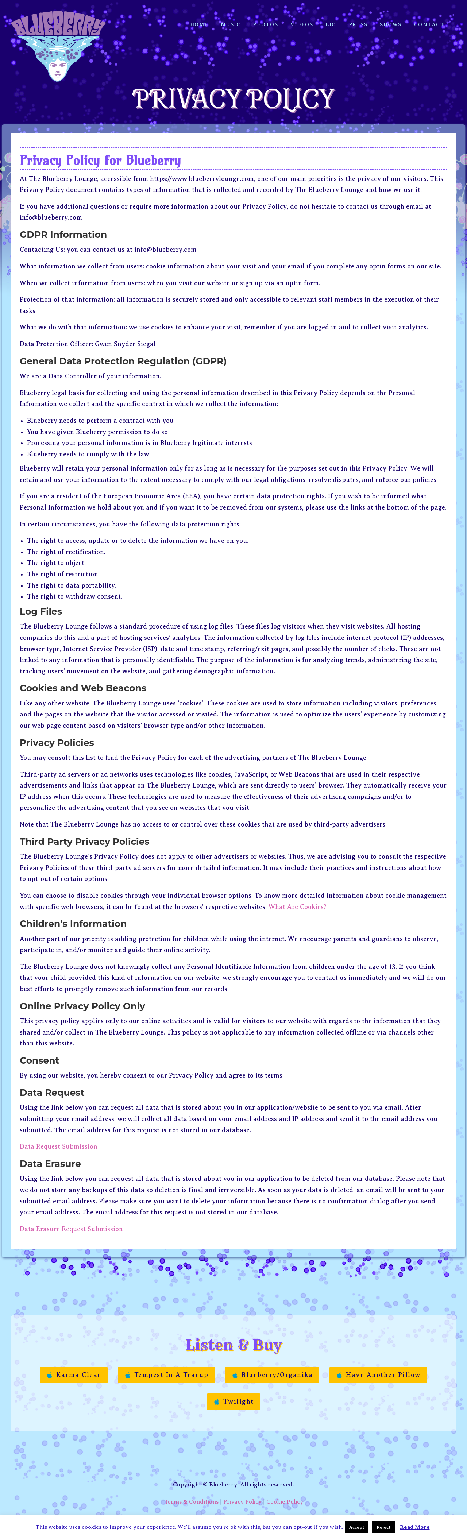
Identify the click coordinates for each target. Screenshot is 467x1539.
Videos (301, 19)
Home (199, 19)
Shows (391, 19)
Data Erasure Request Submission (71, 1221)
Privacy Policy (242, 1494)
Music (231, 19)
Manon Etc (254, 1510)
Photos (265, 19)
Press (358, 19)
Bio (330, 19)
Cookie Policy (284, 1494)
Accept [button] (356, 1527)
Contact (429, 19)
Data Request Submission (58, 1139)
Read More (415, 1527)
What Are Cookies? (298, 899)
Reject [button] (383, 1527)
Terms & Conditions (191, 1494)
